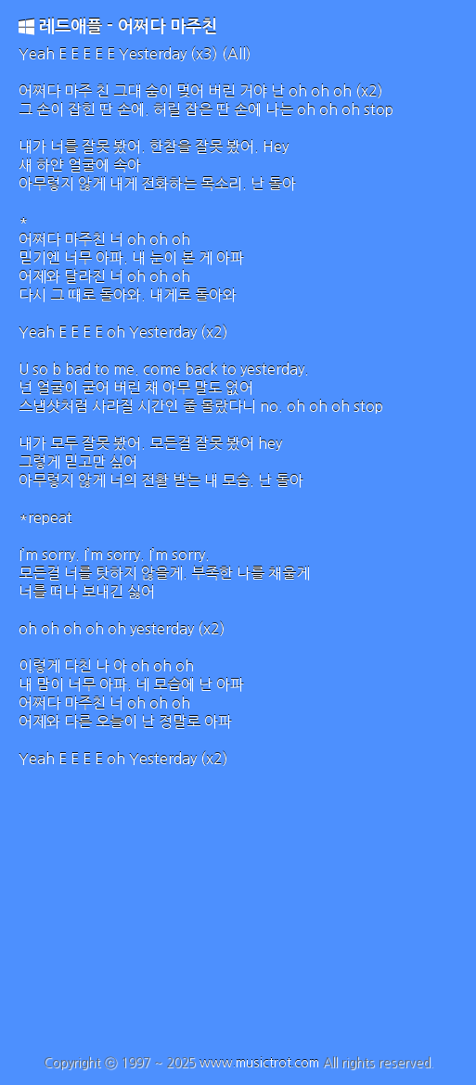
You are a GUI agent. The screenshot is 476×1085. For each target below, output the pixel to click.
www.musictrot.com (259, 1062)
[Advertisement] (238, 916)
